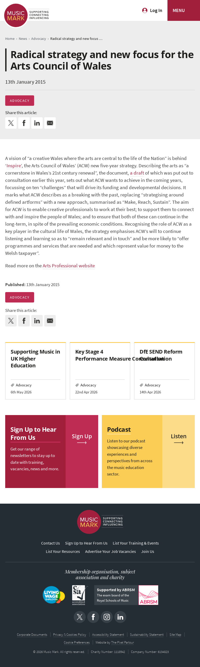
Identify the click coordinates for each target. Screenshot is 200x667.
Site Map (175, 634)
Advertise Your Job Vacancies (110, 551)
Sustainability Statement (147, 634)
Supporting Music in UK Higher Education (35, 358)
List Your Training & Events (136, 543)
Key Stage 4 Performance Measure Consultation (119, 355)
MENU (179, 10)
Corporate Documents (32, 634)
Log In (156, 10)
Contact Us (50, 543)
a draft (137, 173)
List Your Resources (63, 551)
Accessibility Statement (108, 634)
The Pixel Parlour (122, 642)
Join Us (147, 551)
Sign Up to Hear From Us (86, 543)
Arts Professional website (69, 265)
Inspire (14, 165)
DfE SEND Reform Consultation (161, 355)
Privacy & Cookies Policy (69, 634)
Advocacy (19, 100)
